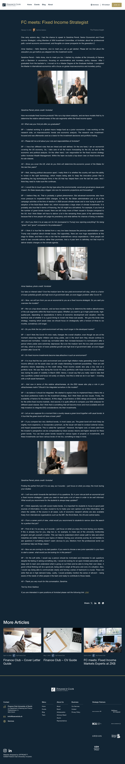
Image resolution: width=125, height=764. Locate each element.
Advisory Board (61, 715)
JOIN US (117, 5)
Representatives (62, 721)
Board (58, 709)
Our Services (75, 706)
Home (29, 5)
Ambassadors (61, 712)
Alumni (59, 718)
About (50, 5)
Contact (74, 709)
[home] (11, 4)
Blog (44, 5)
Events (37, 5)
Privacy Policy (76, 712)
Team (43, 715)
